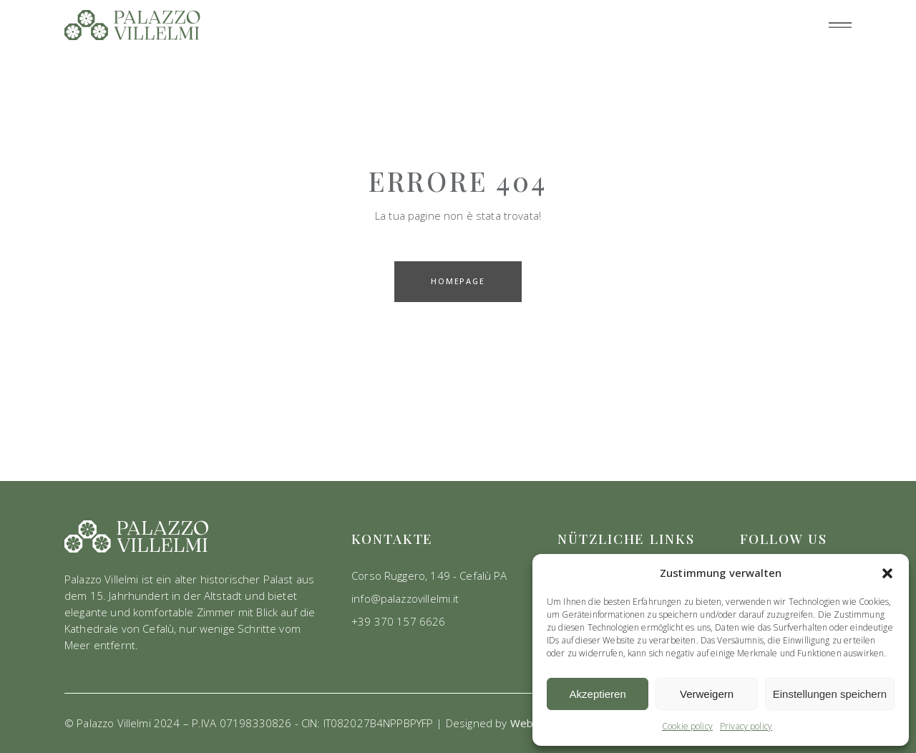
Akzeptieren (598, 694)
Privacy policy (746, 726)
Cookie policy (687, 726)
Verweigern (707, 694)
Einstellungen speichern (830, 694)
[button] (887, 573)
